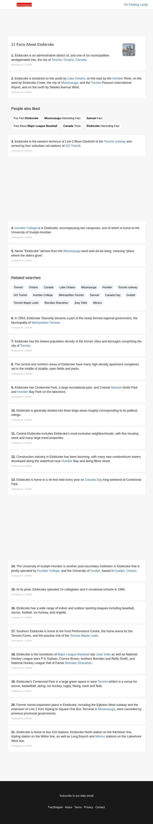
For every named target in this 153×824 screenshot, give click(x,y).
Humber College (26, 228)
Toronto (57, 59)
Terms (78, 807)
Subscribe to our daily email (76, 795)
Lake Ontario (76, 78)
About (68, 807)
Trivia (72, 125)
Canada (80, 59)
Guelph (130, 295)
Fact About (35, 125)
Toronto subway (115, 141)
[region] (76, 22)
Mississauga (69, 82)
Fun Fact (26, 118)
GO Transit (72, 145)
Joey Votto (80, 302)
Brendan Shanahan (56, 302)
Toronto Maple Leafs (26, 302)
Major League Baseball (73, 654)
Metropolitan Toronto (71, 295)
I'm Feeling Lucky (136, 4)
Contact (100, 807)
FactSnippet (55, 807)
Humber (117, 78)
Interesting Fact (62, 118)
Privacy (88, 807)
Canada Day (112, 295)
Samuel (94, 295)
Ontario (69, 59)
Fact (94, 118)
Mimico (97, 302)
